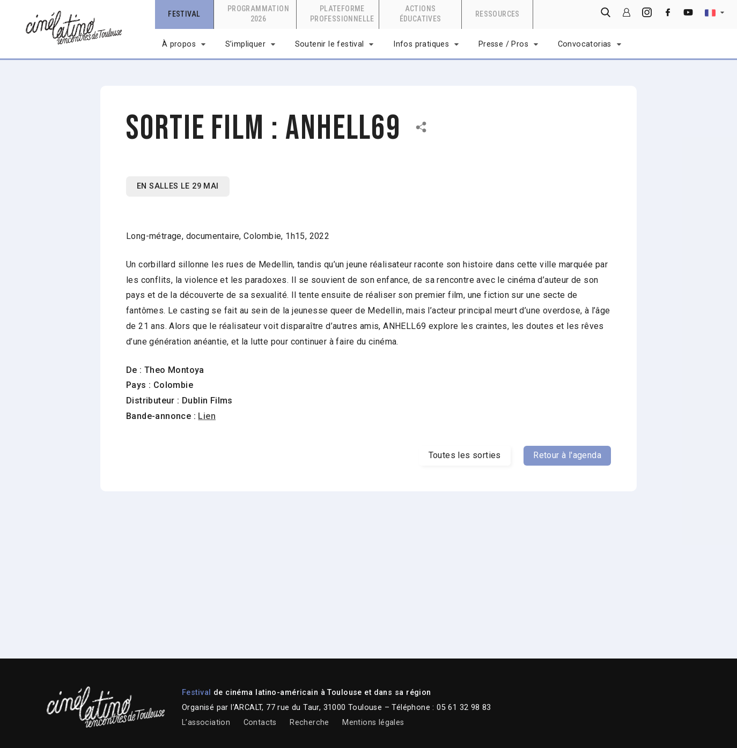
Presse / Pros (503, 44)
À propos (179, 44)
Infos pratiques (421, 44)
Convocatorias (584, 44)
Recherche (309, 722)
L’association (206, 722)
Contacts (260, 722)
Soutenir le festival (329, 44)
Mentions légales (373, 722)
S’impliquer (245, 44)
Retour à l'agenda (567, 455)
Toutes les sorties (465, 455)
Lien (207, 416)
